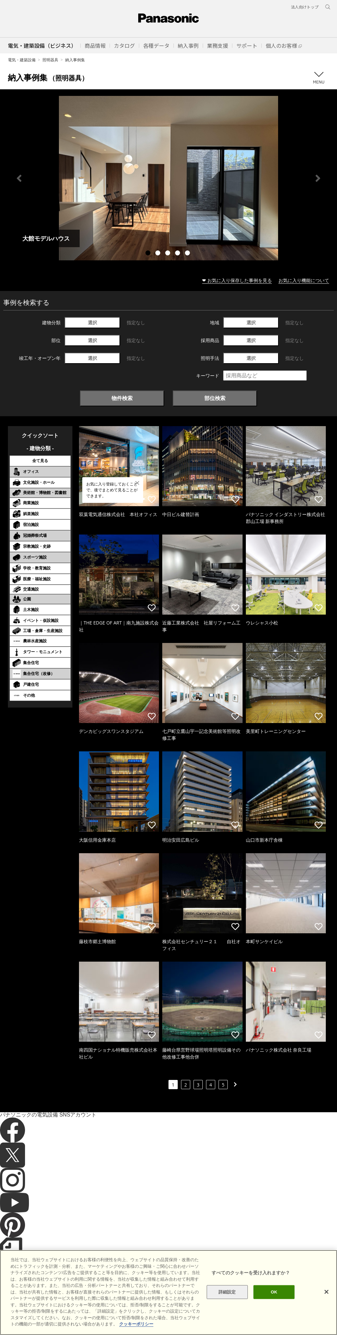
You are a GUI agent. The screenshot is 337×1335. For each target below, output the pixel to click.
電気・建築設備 (22, 60)
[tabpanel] (168, 178)
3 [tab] (168, 253)
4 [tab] (178, 253)
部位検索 (214, 398)
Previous (19, 178)
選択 (92, 322)
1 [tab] (148, 253)
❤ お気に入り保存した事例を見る (237, 280)
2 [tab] (158, 253)
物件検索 (122, 398)
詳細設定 (227, 1304)
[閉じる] (326, 1304)
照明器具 (50, 60)
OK (274, 1304)
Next (317, 178)
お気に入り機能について (303, 280)
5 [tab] (188, 253)
